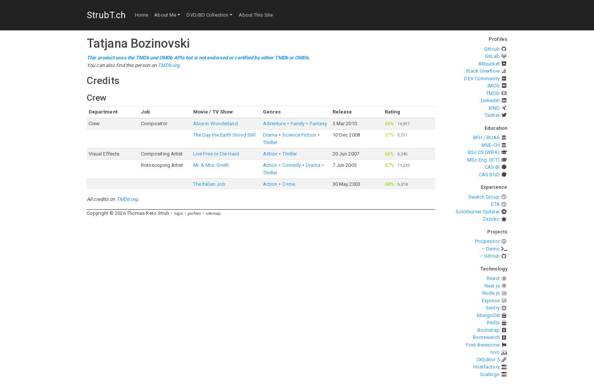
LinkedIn (490, 100)
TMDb (492, 93)
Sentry (493, 308)
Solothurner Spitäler (478, 212)
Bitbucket (489, 64)
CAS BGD (489, 174)
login (178, 213)
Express (491, 300)
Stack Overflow (482, 71)
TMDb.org (168, 65)
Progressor (487, 241)
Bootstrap (488, 330)
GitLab (492, 56)
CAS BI (492, 167)
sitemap (213, 213)
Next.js (492, 286)
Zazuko (491, 219)
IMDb (493, 86)
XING (493, 108)
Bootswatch (486, 337)
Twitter (492, 115)
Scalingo (490, 374)
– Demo (490, 249)
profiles (194, 213)
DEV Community (481, 78)
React (493, 278)
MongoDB (488, 315)
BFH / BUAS (486, 137)
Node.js (491, 293)
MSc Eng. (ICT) (483, 160)
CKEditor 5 (488, 359)
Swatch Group (484, 197)
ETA (495, 204)
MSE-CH (490, 145)
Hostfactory (486, 367)
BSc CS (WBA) (484, 152)
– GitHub (490, 256)
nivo (494, 352)
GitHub (492, 49)
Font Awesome (483, 345)
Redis (493, 322)
